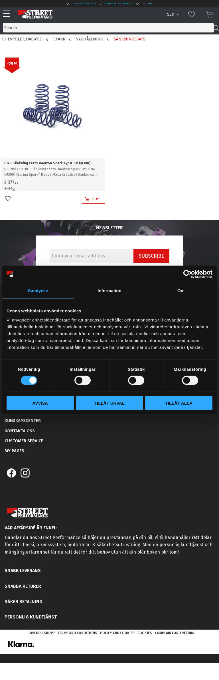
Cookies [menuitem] (144, 633)
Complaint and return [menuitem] (174, 633)
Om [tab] (180, 290)
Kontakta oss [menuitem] (20, 430)
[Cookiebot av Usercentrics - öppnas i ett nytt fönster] (187, 274)
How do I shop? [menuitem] (41, 633)
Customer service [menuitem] (24, 440)
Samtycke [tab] (38, 290)
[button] (8, 14)
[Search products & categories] (108, 27)
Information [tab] (109, 290)
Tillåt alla (178, 402)
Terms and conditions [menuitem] (77, 633)
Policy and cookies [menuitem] (117, 633)
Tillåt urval (109, 402)
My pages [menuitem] (14, 450)
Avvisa (40, 402)
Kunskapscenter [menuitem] (23, 420)
